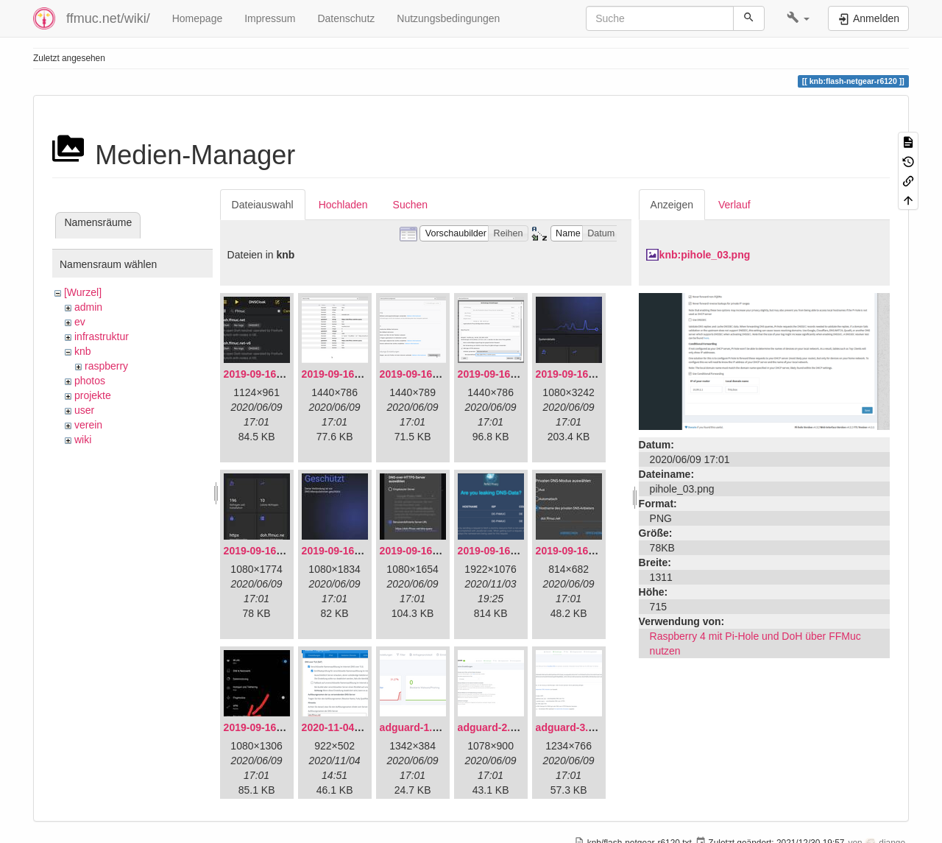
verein (88, 425)
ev (79, 322)
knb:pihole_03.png (705, 255)
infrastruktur (101, 336)
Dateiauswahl (263, 205)
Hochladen (343, 205)
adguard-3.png (571, 727)
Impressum (269, 18)
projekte (92, 395)
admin (88, 307)
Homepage (197, 18)
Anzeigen (672, 205)
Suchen (410, 205)
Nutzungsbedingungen (448, 18)
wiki (82, 439)
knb (82, 351)
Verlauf (734, 205)
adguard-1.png (415, 727)
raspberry (106, 366)
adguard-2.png (493, 727)
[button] (798, 18)
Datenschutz (346, 18)
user (84, 410)
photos (89, 381)
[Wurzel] (83, 292)
